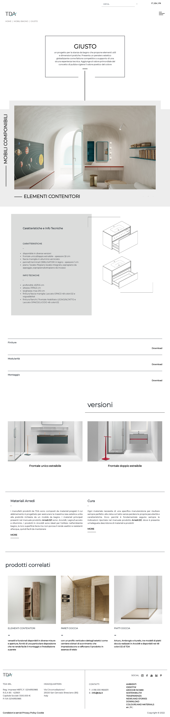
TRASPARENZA (134, 696)
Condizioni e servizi (12, 713)
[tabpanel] (85, 149)
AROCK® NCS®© (135, 690)
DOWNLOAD (132, 701)
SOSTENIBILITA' (134, 693)
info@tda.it (97, 693)
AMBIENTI (131, 684)
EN (155, 3)
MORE (13, 534)
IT (152, 3)
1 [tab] (143, 196)
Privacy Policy (29, 713)
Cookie (40, 713)
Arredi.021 (47, 520)
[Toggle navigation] (22, 14)
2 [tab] (148, 196)
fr (131, 707)
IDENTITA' (131, 687)
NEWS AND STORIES (136, 698)
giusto (34, 21)
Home (8, 21)
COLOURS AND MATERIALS (140, 704)
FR (159, 3)
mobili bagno (21, 21)
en (127, 707)
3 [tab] (153, 196)
